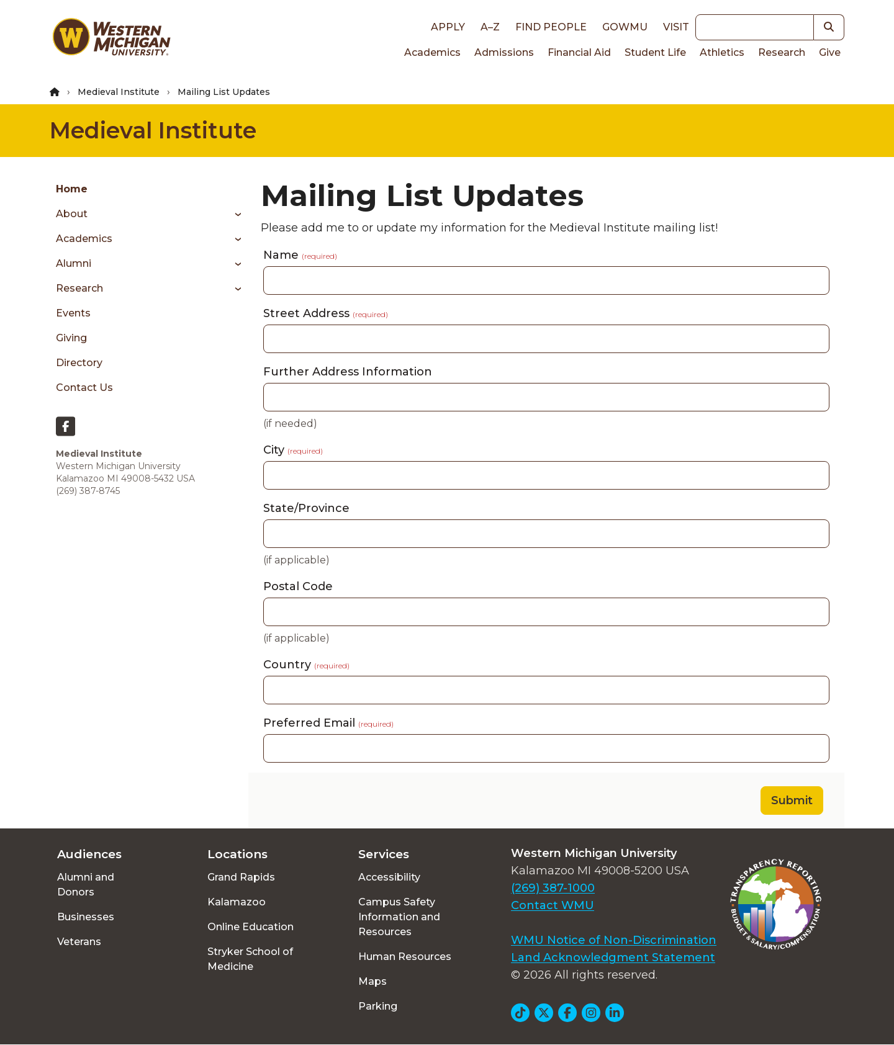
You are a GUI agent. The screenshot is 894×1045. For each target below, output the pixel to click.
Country (306, 664)
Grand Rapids (241, 877)
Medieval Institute (119, 91)
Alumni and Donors (85, 884)
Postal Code (298, 586)
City (293, 450)
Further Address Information (347, 372)
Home (72, 189)
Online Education (250, 927)
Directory (79, 363)
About (72, 214)
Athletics (722, 52)
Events (73, 313)
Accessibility (389, 877)
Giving (71, 338)
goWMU (625, 27)
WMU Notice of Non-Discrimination (613, 940)
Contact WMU (552, 905)
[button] (829, 27)
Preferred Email (328, 723)
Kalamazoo (236, 902)
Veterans (79, 942)
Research (781, 52)
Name (300, 255)
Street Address (325, 313)
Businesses (85, 917)
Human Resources (404, 956)
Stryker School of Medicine (250, 959)
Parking (377, 1006)
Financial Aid (579, 52)
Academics (432, 52)
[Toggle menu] (233, 214)
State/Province (306, 508)
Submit (792, 800)
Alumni (73, 263)
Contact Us (84, 387)
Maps (372, 981)
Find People (551, 27)
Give (830, 52)
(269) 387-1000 (553, 888)
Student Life (655, 52)
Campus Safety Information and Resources (399, 917)
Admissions (504, 52)
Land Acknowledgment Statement (613, 957)
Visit (676, 27)
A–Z (490, 27)
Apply (448, 27)
